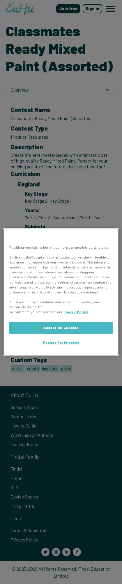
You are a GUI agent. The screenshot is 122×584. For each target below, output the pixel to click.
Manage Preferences (61, 342)
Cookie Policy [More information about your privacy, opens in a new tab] (76, 312)
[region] (61, 292)
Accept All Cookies (60, 328)
